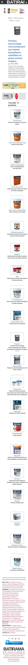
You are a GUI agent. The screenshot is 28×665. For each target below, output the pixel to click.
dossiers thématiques (18, 620)
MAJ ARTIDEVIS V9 (14, 661)
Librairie (12, 622)
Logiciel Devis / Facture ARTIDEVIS (12, 587)
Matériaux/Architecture (9, 607)
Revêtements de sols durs (16, 589)
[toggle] (2, 2)
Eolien (14, 591)
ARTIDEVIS (13, 655)
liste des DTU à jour (15, 582)
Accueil (10, 18)
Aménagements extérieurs (10, 604)
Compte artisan (16, 625)
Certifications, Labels (8, 613)
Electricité (20, 591)
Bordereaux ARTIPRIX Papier (15, 586)
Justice (12, 614)
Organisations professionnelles (11, 605)
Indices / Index (6, 584)
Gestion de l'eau (11, 611)
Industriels (14, 596)
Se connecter (20, 631)
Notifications (7, 657)
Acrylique (17, 20)
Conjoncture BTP (7, 618)
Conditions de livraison (17, 657)
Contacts (12, 633)
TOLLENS (14, 64)
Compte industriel (7, 627)
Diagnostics (20, 611)
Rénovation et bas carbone (10, 593)
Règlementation (6, 598)
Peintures (11, 20)
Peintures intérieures (18, 18)
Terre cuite (15, 598)
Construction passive (8, 600)
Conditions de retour (13, 659)
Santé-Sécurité (19, 602)
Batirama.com (12, 652)
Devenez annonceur (13, 629)
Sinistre (17, 600)
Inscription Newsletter (8, 631)
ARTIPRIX (20, 655)
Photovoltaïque (6, 595)
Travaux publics (6, 591)
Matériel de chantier (17, 616)
